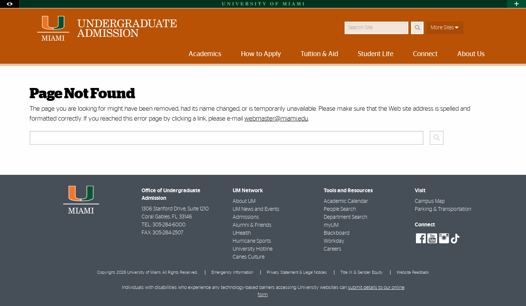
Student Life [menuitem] (375, 54)
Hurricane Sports (252, 241)
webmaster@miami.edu (276, 118)
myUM (331, 225)
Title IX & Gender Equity (361, 272)
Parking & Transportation (443, 209)
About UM (244, 201)
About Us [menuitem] (471, 54)
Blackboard (337, 233)
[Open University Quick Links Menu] (516, 4)
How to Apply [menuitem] (261, 54)
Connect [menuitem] (425, 54)
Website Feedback (413, 272)
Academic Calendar (346, 201)
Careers (332, 249)
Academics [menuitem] (205, 54)
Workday (334, 241)
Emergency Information (232, 272)
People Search (340, 209)
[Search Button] (417, 28)
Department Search (345, 217)
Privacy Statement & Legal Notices (297, 272)
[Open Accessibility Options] (9, 4)
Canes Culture (249, 257)
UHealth (242, 233)
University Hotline (252, 249)
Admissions (246, 217)
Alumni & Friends (252, 225)
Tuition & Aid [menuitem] (319, 54)
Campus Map (430, 201)
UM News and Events (256, 209)
